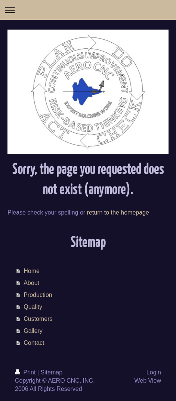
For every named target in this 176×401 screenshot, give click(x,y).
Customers (38, 319)
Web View (148, 380)
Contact (34, 343)
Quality (33, 307)
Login (153, 372)
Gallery (33, 331)
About (31, 283)
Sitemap (51, 372)
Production (38, 295)
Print (26, 372)
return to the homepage (118, 212)
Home (32, 271)
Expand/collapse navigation (88, 10)
